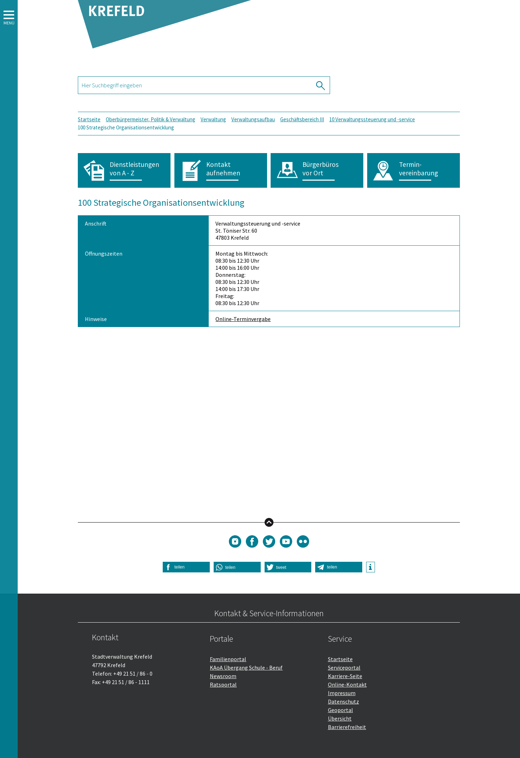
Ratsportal (223, 684)
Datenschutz (343, 701)
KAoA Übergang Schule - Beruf (246, 667)
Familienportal (228, 659)
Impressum (342, 692)
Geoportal (340, 709)
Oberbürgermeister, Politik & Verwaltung (150, 119)
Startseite (89, 119)
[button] (9, 379)
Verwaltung (213, 119)
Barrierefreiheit (347, 726)
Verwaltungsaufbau (253, 119)
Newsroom (223, 676)
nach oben (269, 522)
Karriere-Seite (345, 676)
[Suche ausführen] (321, 85)
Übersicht (340, 718)
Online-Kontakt (347, 684)
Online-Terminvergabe (243, 318)
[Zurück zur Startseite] (164, 44)
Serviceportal (344, 667)
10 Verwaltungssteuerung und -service (372, 119)
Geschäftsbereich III (302, 119)
